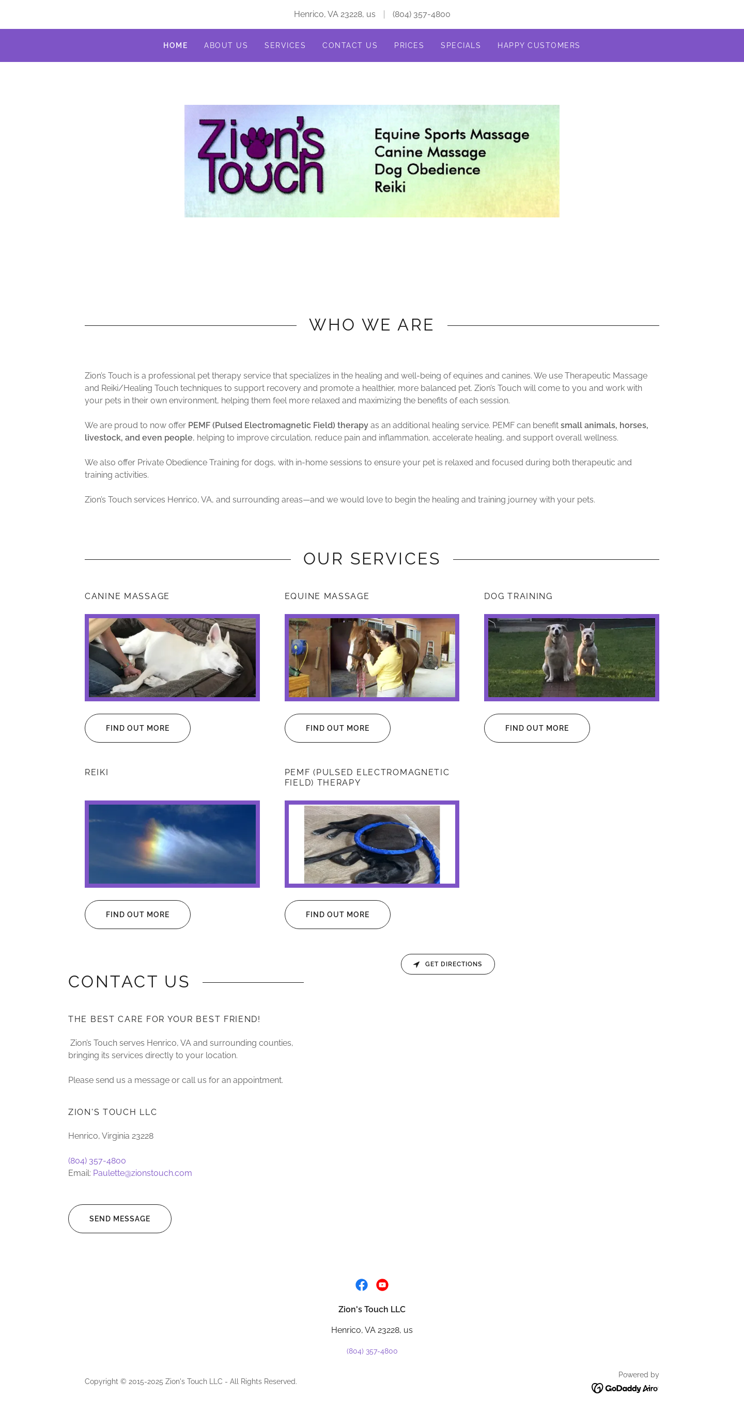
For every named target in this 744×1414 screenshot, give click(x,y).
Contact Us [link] (350, 45)
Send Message (109, 1218)
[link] (371, 160)
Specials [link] (461, 45)
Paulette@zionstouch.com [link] (142, 1173)
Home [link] (175, 45)
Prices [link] (409, 45)
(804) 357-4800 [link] (422, 14)
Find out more (127, 728)
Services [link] (285, 45)
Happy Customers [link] (539, 45)
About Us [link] (226, 45)
